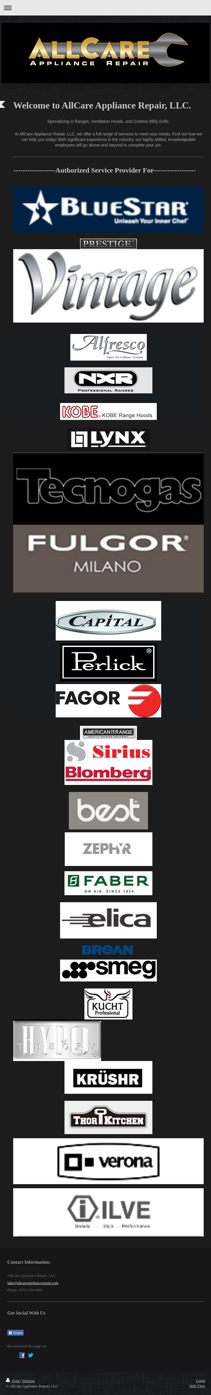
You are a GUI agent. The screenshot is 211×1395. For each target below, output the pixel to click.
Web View (197, 1386)
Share (15, 1333)
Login (200, 1380)
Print (13, 1381)
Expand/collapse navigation (105, 7)
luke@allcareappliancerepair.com (32, 1283)
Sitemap (28, 1381)
